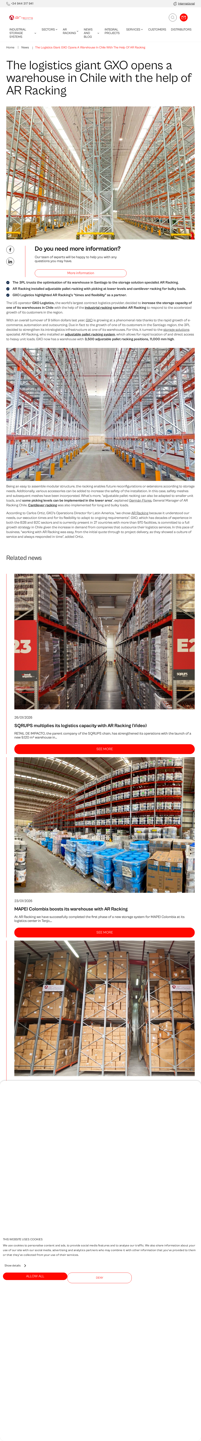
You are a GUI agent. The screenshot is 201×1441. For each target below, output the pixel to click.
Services (134, 29)
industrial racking (98, 308)
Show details (13, 1265)
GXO (89, 320)
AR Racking (71, 31)
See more (104, 749)
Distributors (181, 29)
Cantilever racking (42, 505)
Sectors (50, 29)
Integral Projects (112, 31)
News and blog (92, 33)
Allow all (35, 1276)
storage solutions (176, 330)
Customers (157, 29)
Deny (99, 1277)
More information (80, 273)
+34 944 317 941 (22, 3)
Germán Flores (140, 500)
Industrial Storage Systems (23, 33)
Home (10, 47)
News (25, 47)
